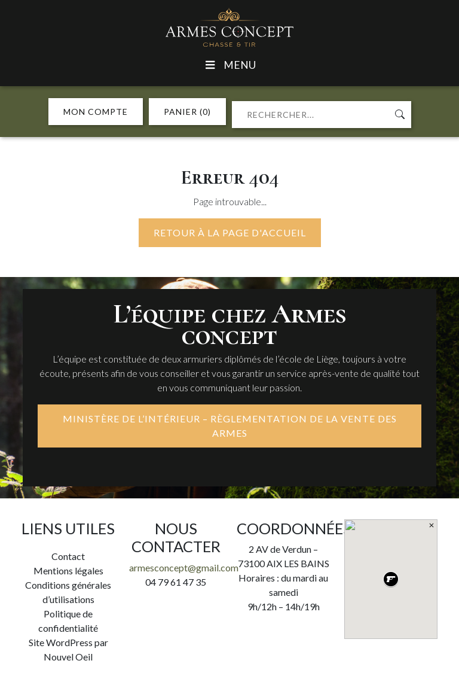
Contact (68, 556)
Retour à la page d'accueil (230, 232)
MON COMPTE (95, 111)
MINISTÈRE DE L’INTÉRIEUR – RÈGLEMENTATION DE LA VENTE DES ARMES (230, 426)
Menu (229, 65)
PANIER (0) (187, 111)
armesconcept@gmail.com (183, 567)
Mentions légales (68, 570)
